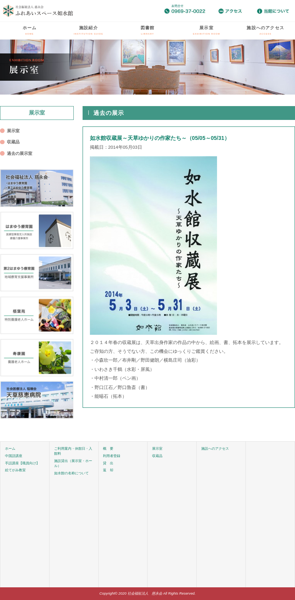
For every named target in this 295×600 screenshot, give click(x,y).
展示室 (206, 30)
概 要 (108, 448)
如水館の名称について (71, 473)
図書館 (148, 30)
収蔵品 (13, 142)
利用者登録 (111, 456)
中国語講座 (13, 456)
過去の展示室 (19, 153)
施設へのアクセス (265, 30)
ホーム (30, 30)
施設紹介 (88, 30)
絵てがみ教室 (15, 470)
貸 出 (108, 463)
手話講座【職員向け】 (22, 463)
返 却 (108, 470)
